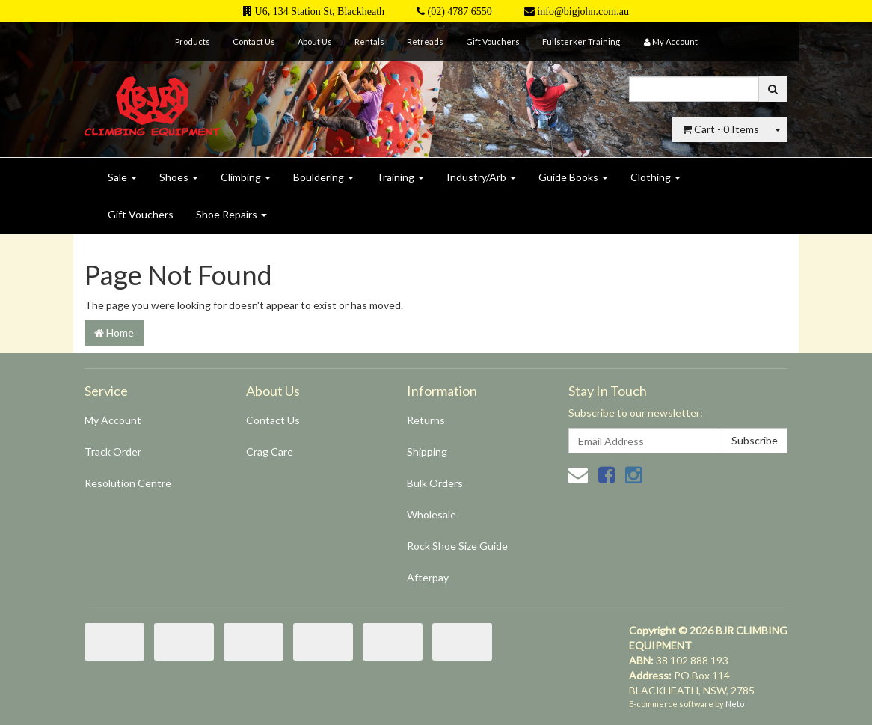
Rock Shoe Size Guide (457, 545)
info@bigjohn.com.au (576, 11)
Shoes (178, 177)
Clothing (655, 177)
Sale (122, 177)
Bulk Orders (435, 483)
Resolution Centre (128, 483)
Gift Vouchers (493, 41)
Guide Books (573, 177)
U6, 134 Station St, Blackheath (313, 11)
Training (400, 177)
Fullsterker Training (581, 41)
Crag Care (269, 451)
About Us (315, 41)
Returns (426, 420)
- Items (720, 129)
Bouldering (323, 177)
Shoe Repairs (231, 214)
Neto (734, 704)
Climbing (246, 177)
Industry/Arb (481, 177)
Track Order (113, 451)
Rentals (369, 41)
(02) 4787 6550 (454, 11)
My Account (113, 420)
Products (192, 41)
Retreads (425, 41)
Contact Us (254, 41)
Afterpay (428, 577)
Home (114, 332)
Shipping (427, 451)
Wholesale (431, 514)
